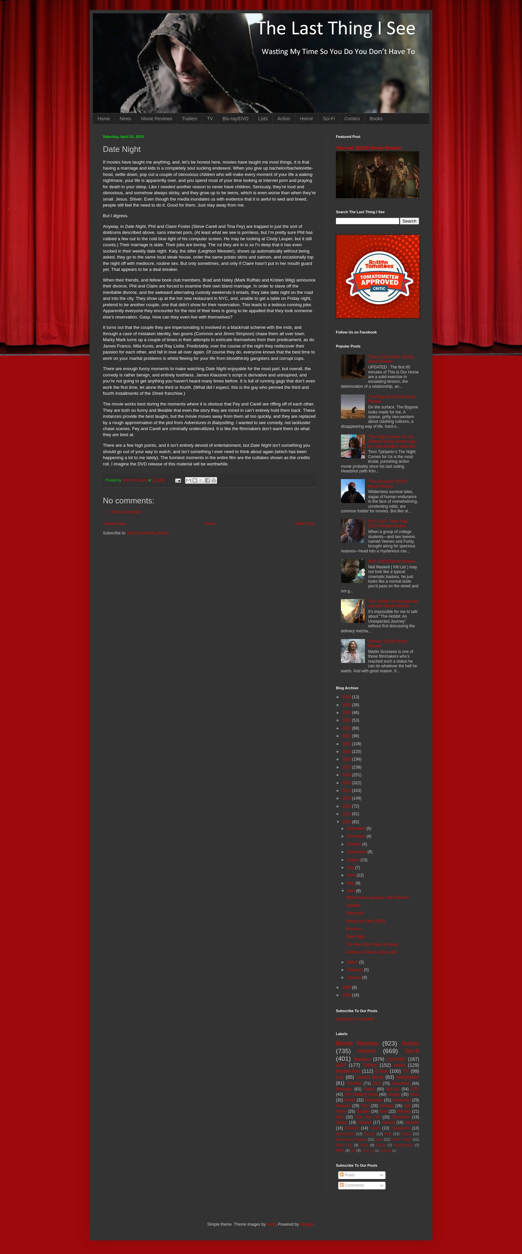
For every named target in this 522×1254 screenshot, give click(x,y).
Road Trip (344, 1145)
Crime (381, 1071)
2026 (347, 697)
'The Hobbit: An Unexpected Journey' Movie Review (393, 603)
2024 (347, 712)
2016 (347, 775)
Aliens (341, 1111)
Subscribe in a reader (355, 1019)
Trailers (189, 118)
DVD (377, 1083)
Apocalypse (345, 1134)
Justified (353, 905)
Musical (365, 1122)
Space (341, 1122)
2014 (347, 790)
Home (104, 118)
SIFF (341, 1065)
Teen (365, 1105)
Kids (388, 1134)
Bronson (353, 929)
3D (353, 1150)
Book (414, 1094)
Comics (352, 118)
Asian (399, 1065)
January (354, 977)
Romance (400, 1117)
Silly (339, 1117)
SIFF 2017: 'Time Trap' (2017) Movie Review (388, 523)
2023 (347, 720)
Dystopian (374, 1100)
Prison (406, 1134)
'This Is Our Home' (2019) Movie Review (391, 359)
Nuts (383, 1111)
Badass (362, 1059)
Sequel (394, 1094)
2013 (347, 798)
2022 (347, 728)
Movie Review (357, 1043)
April (351, 891)
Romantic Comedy (351, 1139)
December (357, 828)
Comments (352, 1185)
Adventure (401, 1100)
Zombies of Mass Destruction (371, 952)
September (357, 852)
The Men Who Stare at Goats (372, 944)
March (353, 962)
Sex (379, 1139)
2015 (347, 783)
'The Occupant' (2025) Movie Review (387, 483)
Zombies (354, 1083)
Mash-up (368, 1150)
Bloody (369, 1134)
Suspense (400, 1128)
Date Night (355, 936)
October (354, 844)
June (352, 875)
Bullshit (352, 1128)
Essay (381, 1145)
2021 (347, 736)
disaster (412, 1122)
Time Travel (401, 1139)
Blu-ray (393, 1089)
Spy (407, 1105)
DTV (415, 1089)
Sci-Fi (329, 118)
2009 (347, 987)
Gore (375, 1128)
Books (376, 118)
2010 (347, 822)
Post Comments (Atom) (148, 533)
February (355, 969)
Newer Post (115, 523)
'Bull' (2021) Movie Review (391, 561)
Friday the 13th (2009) (365, 921)
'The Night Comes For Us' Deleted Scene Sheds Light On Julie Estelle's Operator (392, 441)
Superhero (401, 1083)
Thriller (370, 1065)
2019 (347, 751)
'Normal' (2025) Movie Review (368, 148)
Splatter (363, 1111)
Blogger (307, 1224)
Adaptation (407, 1077)
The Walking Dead (361, 1094)
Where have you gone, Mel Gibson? (377, 897)
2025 (347, 705)
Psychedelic (403, 1145)
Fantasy (387, 1105)
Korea (369, 1089)
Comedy (396, 1059)
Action (283, 118)
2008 (347, 995)
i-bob (271, 1224)
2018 (347, 759)
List (339, 1077)
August (354, 860)
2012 (347, 806)
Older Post (304, 523)
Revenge (344, 1089)
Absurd (388, 1122)
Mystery (404, 1111)
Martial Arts (348, 1071)
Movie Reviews (156, 118)
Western (343, 1105)
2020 (347, 744)
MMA (340, 1150)
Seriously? (355, 913)
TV (210, 118)
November (357, 836)
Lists (263, 118)
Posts (347, 1175)
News (125, 118)
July (351, 867)
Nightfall (386, 1150)
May (351, 883)
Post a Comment (126, 512)
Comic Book (370, 1077)
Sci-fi (412, 1050)
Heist (364, 1145)
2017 (347, 767)
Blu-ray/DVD (236, 118)
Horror (306, 118)
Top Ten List (368, 1117)
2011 (347, 814)
